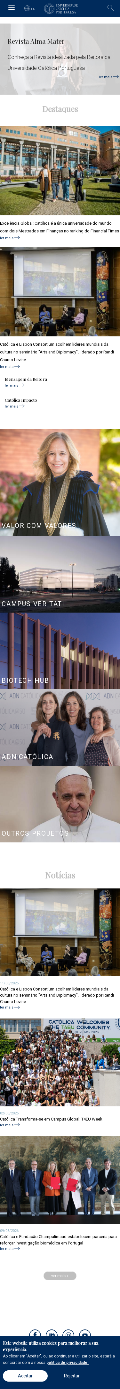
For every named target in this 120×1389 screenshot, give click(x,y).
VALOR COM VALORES (39, 526)
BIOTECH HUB (25, 680)
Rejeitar (72, 1375)
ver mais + (60, 1275)
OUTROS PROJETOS (35, 833)
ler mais (105, 76)
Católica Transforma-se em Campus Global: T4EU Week (51, 1119)
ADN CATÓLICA (27, 757)
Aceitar (25, 1375)
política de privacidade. (67, 1362)
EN (33, 9)
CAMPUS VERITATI (33, 604)
